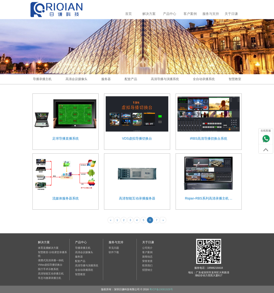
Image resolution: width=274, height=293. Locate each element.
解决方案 (149, 14)
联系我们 (147, 265)
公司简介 (147, 247)
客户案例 (190, 14)
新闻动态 (147, 256)
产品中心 (169, 14)
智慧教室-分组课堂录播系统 (52, 254)
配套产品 (131, 79)
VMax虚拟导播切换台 (50, 264)
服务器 (106, 79)
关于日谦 (231, 14)
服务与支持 (211, 14)
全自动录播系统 (204, 79)
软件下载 (114, 252)
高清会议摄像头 (76, 79)
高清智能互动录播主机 (51, 273)
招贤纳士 (147, 269)
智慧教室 (235, 79)
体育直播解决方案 (48, 247)
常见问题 (114, 247)
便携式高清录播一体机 (51, 260)
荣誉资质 (147, 261)
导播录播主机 (42, 79)
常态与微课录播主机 (49, 277)
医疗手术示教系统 (48, 269)
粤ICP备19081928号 (161, 289)
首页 (128, 14)
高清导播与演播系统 (165, 79)
